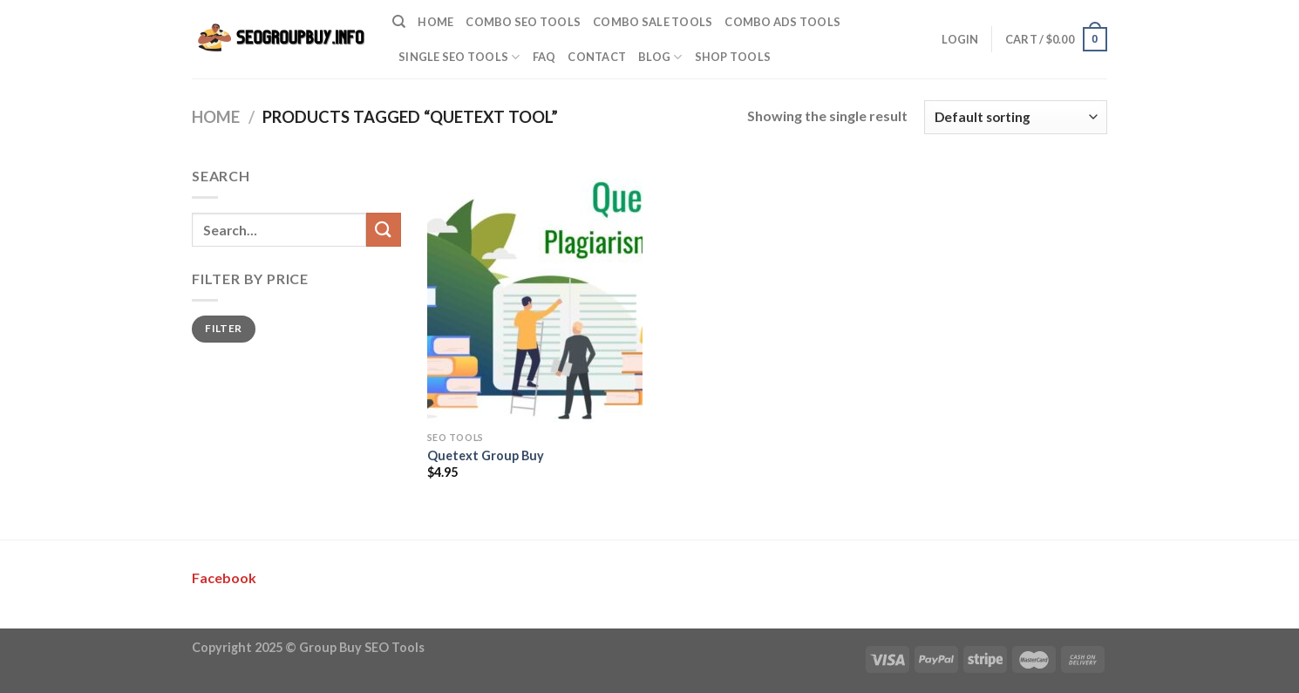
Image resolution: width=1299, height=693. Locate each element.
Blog (660, 57)
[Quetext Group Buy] (535, 294)
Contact (597, 57)
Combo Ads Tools (782, 22)
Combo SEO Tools (523, 22)
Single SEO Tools (459, 57)
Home (435, 22)
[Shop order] (1015, 117)
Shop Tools (733, 57)
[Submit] (383, 230)
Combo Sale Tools (652, 22)
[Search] (398, 21)
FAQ (544, 57)
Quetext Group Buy (485, 455)
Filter (223, 328)
